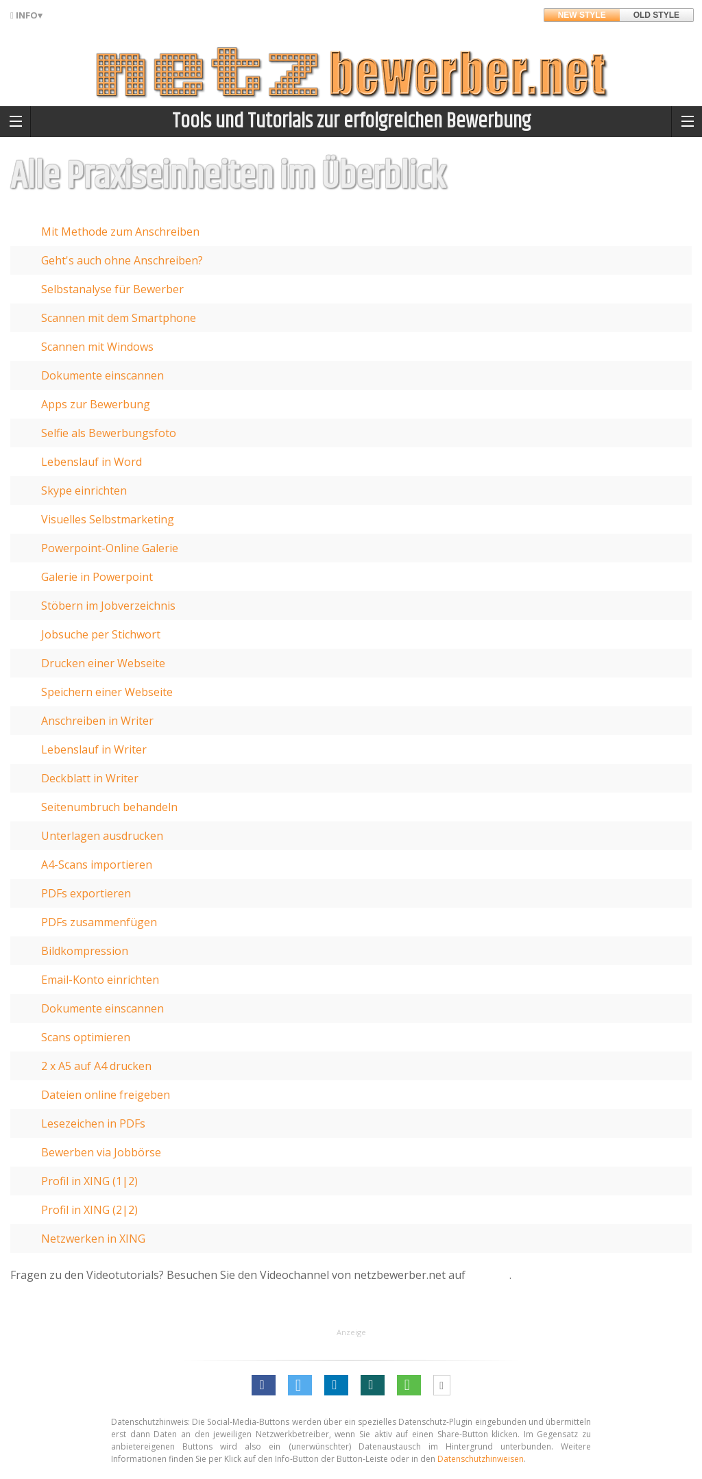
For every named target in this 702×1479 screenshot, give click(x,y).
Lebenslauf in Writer (94, 749)
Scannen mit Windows (97, 346)
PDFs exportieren (86, 893)
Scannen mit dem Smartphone (118, 317)
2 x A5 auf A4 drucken (96, 1065)
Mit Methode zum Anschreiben (120, 231)
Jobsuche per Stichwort (100, 634)
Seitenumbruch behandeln (109, 807)
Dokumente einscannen (102, 375)
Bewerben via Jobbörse (101, 1152)
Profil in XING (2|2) (89, 1209)
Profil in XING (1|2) (89, 1181)
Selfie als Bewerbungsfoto (108, 432)
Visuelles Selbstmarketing (107, 519)
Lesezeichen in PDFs (93, 1123)
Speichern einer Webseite (107, 691)
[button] (264, 1385)
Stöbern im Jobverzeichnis (108, 605)
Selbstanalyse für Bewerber (112, 289)
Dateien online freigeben (105, 1094)
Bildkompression (84, 950)
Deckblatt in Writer (89, 778)
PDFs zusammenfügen (99, 922)
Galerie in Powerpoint (97, 576)
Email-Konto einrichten (100, 979)
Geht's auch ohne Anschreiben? (122, 260)
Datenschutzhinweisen (480, 1459)
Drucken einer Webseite (103, 663)
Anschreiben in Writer (97, 720)
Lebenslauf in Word (91, 461)
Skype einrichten (84, 490)
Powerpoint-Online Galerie (109, 548)
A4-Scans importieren (96, 864)
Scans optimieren (85, 1037)
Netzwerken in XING (93, 1238)
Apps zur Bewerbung (95, 404)
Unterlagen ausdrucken (102, 835)
